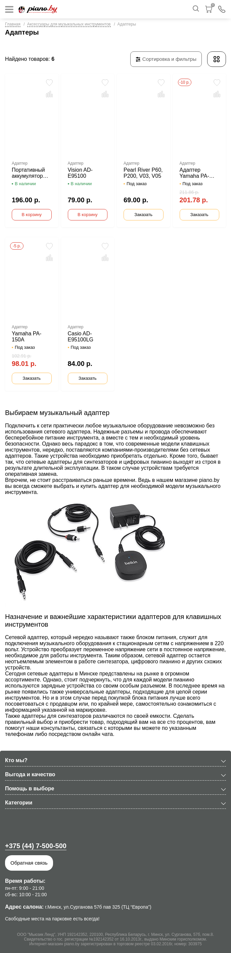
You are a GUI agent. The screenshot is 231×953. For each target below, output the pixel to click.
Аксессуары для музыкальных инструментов (69, 24)
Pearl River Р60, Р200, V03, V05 (143, 173)
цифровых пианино (148, 462)
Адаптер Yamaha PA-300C (194, 173)
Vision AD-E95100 (80, 173)
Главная (12, 24)
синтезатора (112, 661)
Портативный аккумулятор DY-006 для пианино (28, 173)
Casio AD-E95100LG (81, 336)
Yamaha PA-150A (26, 336)
